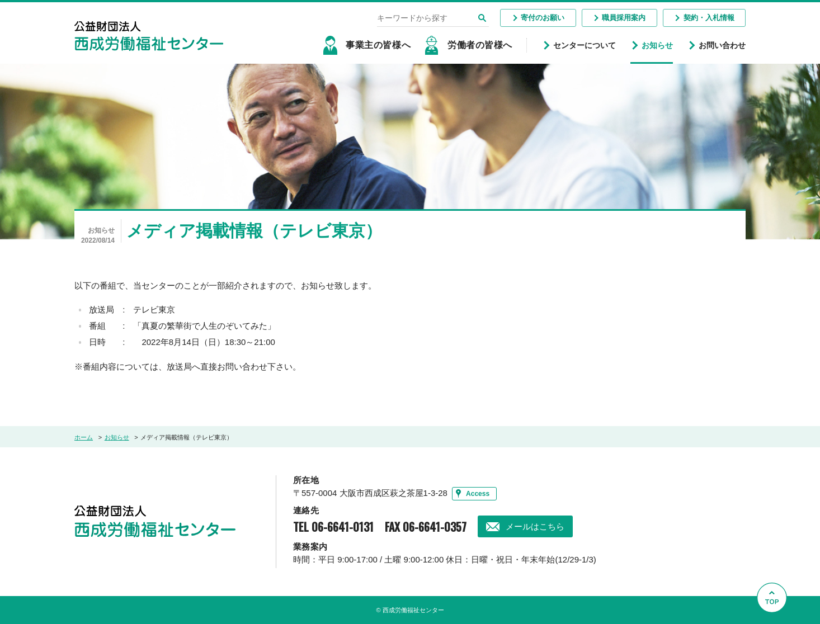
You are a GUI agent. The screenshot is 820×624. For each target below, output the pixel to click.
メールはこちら (535, 526)
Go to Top (775, 623)
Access (477, 494)
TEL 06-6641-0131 (333, 526)
